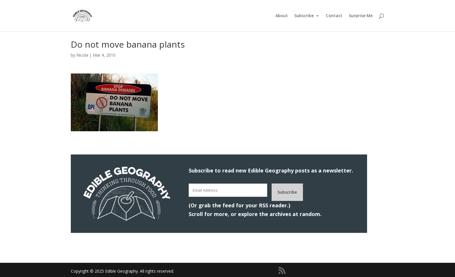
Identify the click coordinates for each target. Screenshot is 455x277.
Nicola (82, 55)
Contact (334, 16)
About (281, 16)
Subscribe (304, 16)
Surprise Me (361, 16)
